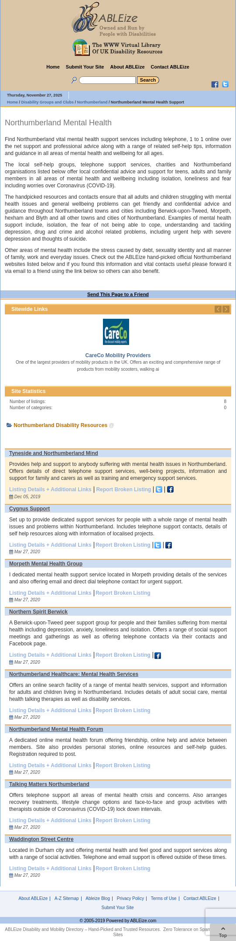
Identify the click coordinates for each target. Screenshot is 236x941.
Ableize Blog (98, 898)
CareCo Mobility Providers (117, 355)
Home (53, 66)
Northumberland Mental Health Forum (56, 729)
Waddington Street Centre (41, 839)
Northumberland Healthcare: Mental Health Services (73, 674)
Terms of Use (164, 898)
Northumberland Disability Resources (60, 425)
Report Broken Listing (123, 489)
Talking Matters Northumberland (49, 784)
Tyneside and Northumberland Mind (53, 453)
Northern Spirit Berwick (38, 612)
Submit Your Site (85, 66)
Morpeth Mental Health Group (45, 564)
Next (226, 309)
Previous (218, 309)
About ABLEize (127, 66)
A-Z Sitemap (67, 898)
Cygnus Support (29, 509)
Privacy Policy (130, 898)
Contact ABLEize (170, 66)
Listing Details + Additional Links (50, 489)
